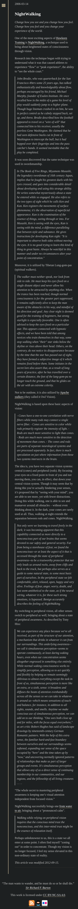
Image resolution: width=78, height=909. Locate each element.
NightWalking (28, 14)
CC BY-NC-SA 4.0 (54, 895)
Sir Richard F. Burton (38, 887)
